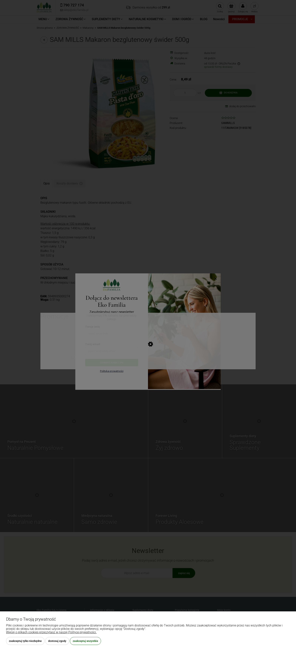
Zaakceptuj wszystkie (85, 640)
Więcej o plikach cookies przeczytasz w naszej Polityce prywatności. (51, 632)
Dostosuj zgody (57, 640)
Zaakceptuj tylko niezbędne (25, 640)
